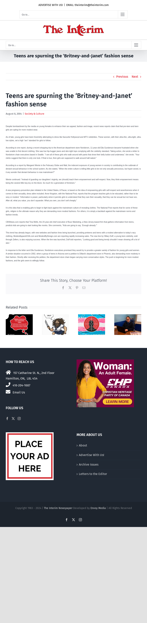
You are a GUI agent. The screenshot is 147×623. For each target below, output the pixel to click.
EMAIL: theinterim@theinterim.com (87, 5)
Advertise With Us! (91, 455)
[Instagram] (19, 418)
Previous (122, 76)
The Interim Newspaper (58, 508)
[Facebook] (7, 418)
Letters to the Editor (93, 474)
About (83, 445)
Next (135, 76)
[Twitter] (13, 418)
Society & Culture (34, 113)
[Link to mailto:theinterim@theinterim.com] (8, 391)
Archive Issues (88, 464)
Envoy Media (98, 508)
